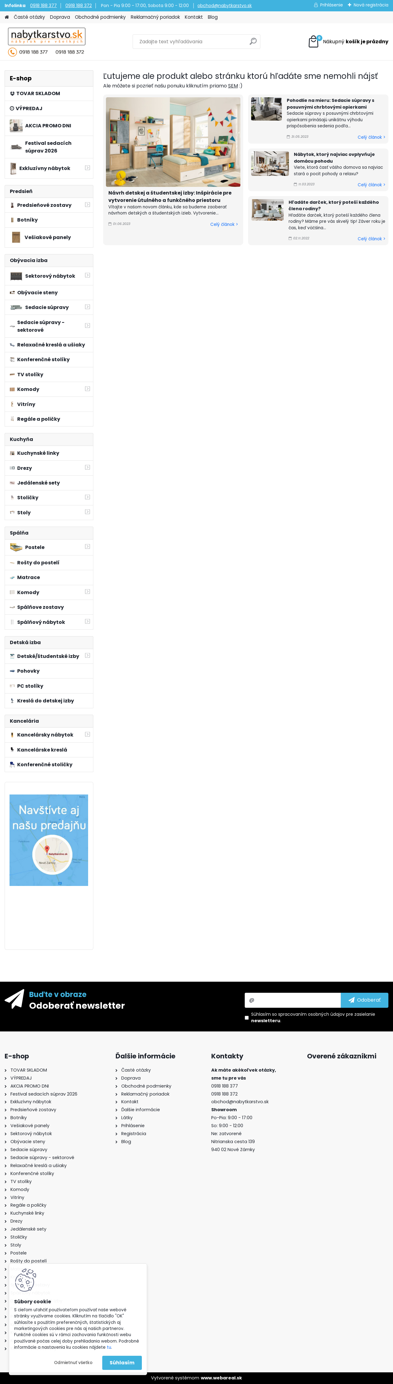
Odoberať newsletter (77, 1005)
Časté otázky (29, 17)
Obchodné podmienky (100, 17)
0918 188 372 (78, 5)
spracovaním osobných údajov (311, 1014)
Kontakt (194, 17)
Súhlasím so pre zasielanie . (313, 1017)
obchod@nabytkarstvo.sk (224, 5)
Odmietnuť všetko (73, 1363)
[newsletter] (364, 1000)
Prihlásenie (331, 5)
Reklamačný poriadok (155, 17)
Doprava (60, 17)
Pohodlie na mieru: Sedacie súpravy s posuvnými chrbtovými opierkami (330, 103)
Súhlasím (122, 1362)
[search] (253, 44)
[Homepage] (7, 17)
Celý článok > (224, 224)
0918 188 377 (43, 5)
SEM (233, 85)
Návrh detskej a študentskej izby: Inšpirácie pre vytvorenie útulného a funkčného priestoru (170, 196)
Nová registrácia (371, 5)
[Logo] (47, 41)
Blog (213, 17)
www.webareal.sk (221, 1378)
